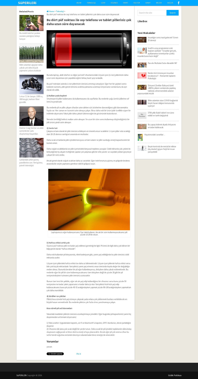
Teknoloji (91, 3)
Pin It (78, 354)
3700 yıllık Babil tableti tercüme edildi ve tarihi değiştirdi (156, 114)
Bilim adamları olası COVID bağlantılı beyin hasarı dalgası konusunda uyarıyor (158, 103)
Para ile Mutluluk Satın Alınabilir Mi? (157, 63)
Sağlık (170, 3)
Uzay (103, 3)
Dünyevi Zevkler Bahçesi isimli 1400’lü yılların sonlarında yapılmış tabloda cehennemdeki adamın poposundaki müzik (157, 89)
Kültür (137, 3)
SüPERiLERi (27, 3)
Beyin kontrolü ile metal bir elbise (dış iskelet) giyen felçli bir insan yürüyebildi (157, 149)
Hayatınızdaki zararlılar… (151, 134)
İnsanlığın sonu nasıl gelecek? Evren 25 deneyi (158, 39)
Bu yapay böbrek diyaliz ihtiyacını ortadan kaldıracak (157, 126)
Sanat (148, 3)
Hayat (125, 3)
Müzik (159, 3)
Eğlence (114, 3)
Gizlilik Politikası (175, 375)
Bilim (79, 3)
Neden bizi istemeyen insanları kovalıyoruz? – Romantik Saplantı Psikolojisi (156, 76)
